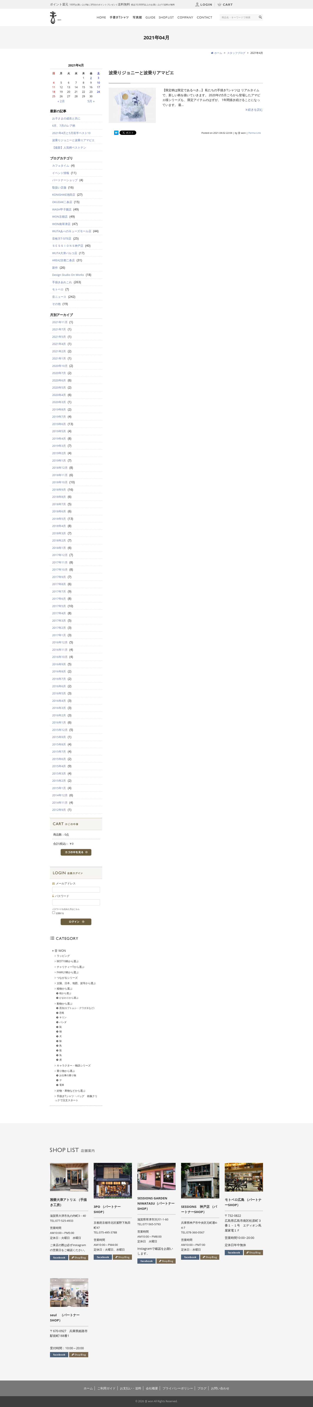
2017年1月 (59, 635)
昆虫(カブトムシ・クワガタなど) (76, 1008)
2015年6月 (59, 759)
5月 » (91, 101)
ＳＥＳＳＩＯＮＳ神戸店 (67, 246)
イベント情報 (60, 173)
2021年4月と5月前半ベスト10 (71, 133)
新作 (55, 268)
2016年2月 (59, 715)
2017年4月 (59, 613)
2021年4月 (59, 344)
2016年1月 (59, 722)
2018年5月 (59, 519)
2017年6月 (59, 599)
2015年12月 (60, 730)
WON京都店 (60, 216)
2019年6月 (59, 424)
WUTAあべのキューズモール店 (71, 231)
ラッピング (63, 956)
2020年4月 (59, 395)
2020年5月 (59, 387)
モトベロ (57, 289)
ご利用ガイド (106, 1388)
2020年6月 (59, 380)
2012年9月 (59, 810)
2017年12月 (60, 555)
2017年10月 (60, 569)
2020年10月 (60, 366)
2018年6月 (59, 511)
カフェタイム (60, 165)
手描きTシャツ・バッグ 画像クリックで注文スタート (76, 1098)
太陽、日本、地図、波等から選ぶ (76, 983)
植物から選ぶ (64, 988)
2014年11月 (60, 802)
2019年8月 (59, 409)
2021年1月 (59, 358)
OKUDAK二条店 (62, 202)
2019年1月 (59, 460)
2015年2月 (59, 781)
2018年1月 (59, 548)
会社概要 (152, 1388)
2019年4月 (59, 438)
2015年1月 (59, 788)
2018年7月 (59, 504)
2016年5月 (59, 693)
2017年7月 (59, 591)
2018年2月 (59, 540)
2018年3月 (59, 533)
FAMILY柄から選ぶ (68, 972)
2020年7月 (59, 373)
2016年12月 (60, 642)
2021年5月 (59, 337)
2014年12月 (60, 795)
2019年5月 (59, 431)
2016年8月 (59, 671)
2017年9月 (59, 577)
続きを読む (254, 110)
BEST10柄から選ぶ (68, 961)
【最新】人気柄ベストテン (69, 147)
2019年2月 (59, 453)
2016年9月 (59, 664)
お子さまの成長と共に (66, 118)
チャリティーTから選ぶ (70, 967)
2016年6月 (59, 686)
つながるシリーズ (67, 978)
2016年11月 (60, 650)
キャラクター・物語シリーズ (74, 1065)
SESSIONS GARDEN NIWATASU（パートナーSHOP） (156, 1203)
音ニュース (59, 297)
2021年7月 (59, 329)
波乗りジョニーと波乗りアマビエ (141, 73)
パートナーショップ (65, 180)
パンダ (63, 1022)
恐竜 (61, 1012)
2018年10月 (60, 482)
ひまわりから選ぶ (68, 997)
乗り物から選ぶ (66, 1071)
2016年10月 (60, 657)
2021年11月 (60, 322)
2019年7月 (59, 417)
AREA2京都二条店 (63, 260)
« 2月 (61, 101)
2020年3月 (59, 402)
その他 (56, 304)
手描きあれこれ (62, 282)
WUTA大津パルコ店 (64, 253)
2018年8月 (59, 497)
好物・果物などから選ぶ (71, 1090)
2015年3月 (59, 773)
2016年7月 (59, 679)
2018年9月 (59, 490)
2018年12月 (60, 468)
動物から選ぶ (64, 1003)
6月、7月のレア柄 (63, 125)
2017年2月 (59, 628)
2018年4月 (59, 526)
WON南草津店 (61, 224)
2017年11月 (60, 562)
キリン (63, 1017)
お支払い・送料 (130, 1388)
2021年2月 (59, 351)
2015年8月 (59, 744)
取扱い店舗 (59, 187)
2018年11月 (60, 475)
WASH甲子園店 (62, 209)
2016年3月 (59, 708)
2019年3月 (59, 446)
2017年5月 (59, 606)
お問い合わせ (220, 1388)
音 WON (60, 950)
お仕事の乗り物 (67, 1075)
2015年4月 (59, 766)
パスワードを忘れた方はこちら (66, 909)
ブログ (201, 1388)
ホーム (88, 1388)
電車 (61, 1084)
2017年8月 (59, 584)
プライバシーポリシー (178, 1388)
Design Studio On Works (68, 275)
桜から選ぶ (65, 993)
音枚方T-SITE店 (62, 238)
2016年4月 (59, 701)
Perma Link (254, 132)
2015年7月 (59, 751)
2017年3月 (59, 620)
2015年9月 (59, 737)
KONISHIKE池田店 (63, 195)
